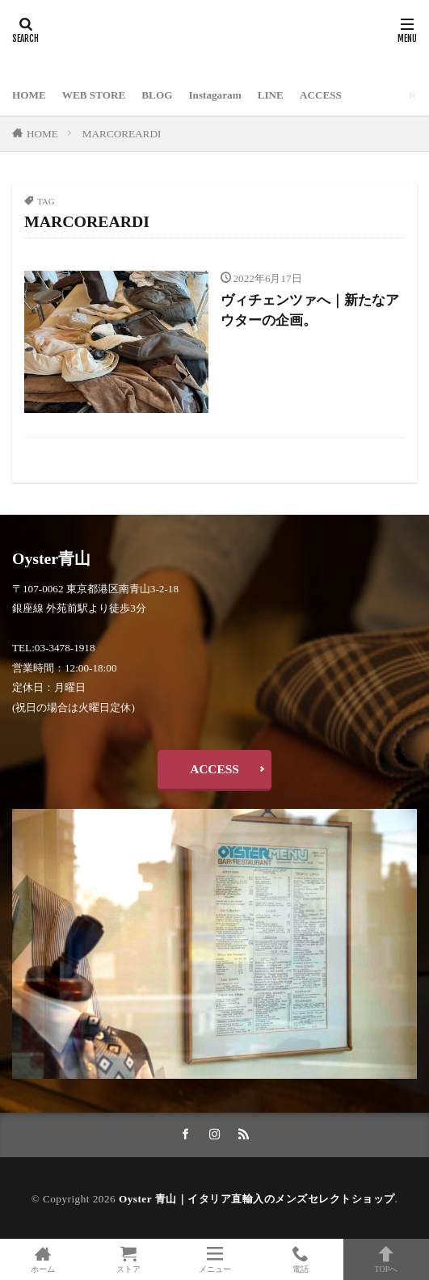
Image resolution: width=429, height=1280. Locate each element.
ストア (128, 1259)
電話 (300, 1259)
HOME (29, 95)
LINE (271, 95)
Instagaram (214, 95)
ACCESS (321, 95)
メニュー (214, 1259)
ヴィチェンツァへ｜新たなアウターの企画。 (310, 310)
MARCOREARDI (121, 134)
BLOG (156, 95)
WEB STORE (94, 95)
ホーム (43, 1259)
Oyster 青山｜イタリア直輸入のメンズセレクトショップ (257, 1199)
